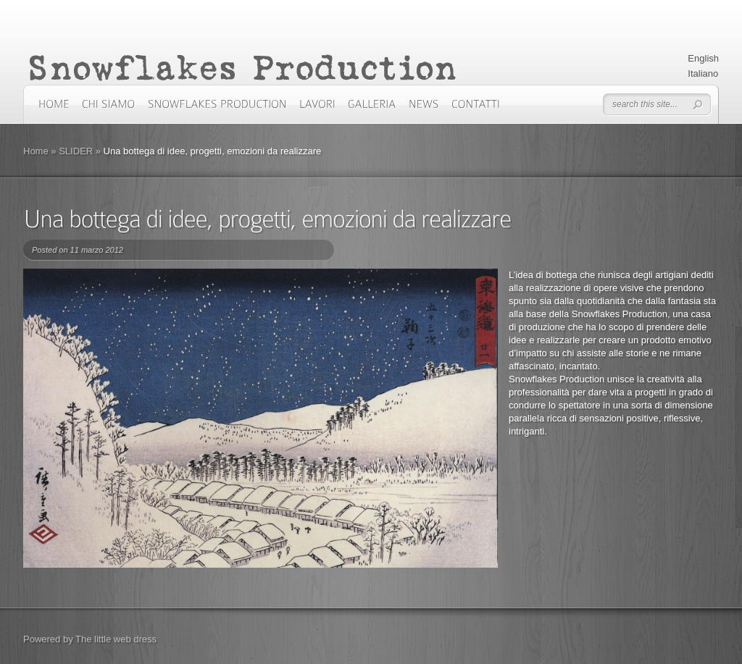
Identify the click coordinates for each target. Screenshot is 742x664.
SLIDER (76, 151)
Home (36, 151)
